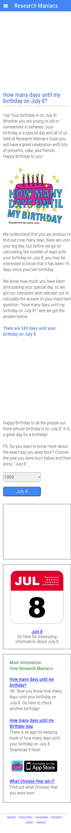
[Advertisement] (35, 51)
